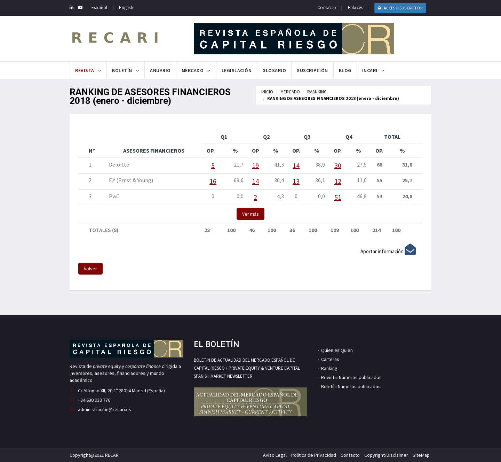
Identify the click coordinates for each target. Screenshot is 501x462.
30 (337, 165)
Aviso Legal (275, 455)
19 (255, 165)
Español (99, 7)
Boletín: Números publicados (351, 386)
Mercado (193, 70)
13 (296, 181)
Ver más (250, 214)
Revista (84, 70)
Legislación (237, 70)
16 (212, 181)
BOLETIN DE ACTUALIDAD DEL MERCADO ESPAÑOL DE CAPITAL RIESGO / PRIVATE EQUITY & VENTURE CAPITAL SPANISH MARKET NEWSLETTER (247, 368)
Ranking (329, 368)
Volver (90, 268)
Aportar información (388, 251)
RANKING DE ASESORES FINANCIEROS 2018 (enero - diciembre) (333, 98)
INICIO (267, 92)
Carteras (330, 359)
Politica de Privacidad (313, 455)
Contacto (326, 7)
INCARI (369, 70)
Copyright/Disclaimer (386, 455)
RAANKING (317, 92)
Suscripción (312, 70)
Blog (345, 70)
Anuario (160, 70)
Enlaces (355, 7)
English (126, 7)
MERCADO (290, 92)
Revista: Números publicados (351, 377)
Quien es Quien (337, 350)
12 (337, 181)
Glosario (274, 70)
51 (337, 197)
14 (296, 165)
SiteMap (421, 455)
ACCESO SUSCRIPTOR (400, 7)
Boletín (122, 70)
